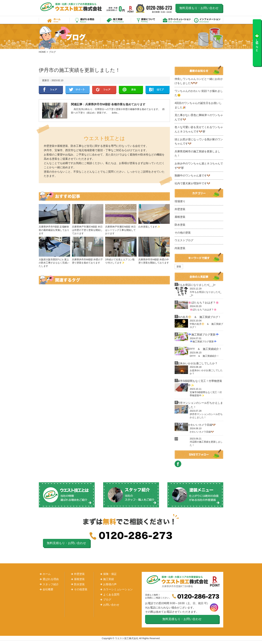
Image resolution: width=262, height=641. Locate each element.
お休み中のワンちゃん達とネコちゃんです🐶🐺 (199, 165)
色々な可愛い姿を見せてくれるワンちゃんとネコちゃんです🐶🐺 (199, 129)
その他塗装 (80, 589)
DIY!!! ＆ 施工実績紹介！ (205, 349)
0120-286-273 (159, 9)
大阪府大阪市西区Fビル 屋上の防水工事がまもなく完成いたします (54, 262)
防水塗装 (180, 224)
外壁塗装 (180, 209)
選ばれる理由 (85, 20)
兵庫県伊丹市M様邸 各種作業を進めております (115, 104)
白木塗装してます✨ (149, 226)
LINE (131, 90)
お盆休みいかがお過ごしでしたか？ (196, 363)
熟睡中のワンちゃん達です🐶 (192, 175)
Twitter (77, 90)
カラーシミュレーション (177, 20)
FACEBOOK (178, 464)
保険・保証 (110, 574)
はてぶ (157, 90)
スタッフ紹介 (51, 584)
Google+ (104, 90)
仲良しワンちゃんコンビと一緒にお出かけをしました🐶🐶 (199, 81)
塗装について (146, 20)
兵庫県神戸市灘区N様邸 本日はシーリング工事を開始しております (120, 230)
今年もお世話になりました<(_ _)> (195, 284)
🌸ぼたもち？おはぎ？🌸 (203, 302)
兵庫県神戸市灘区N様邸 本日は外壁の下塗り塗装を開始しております (87, 230)
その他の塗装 (183, 232)
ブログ (107, 599)
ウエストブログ (184, 240)
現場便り (180, 201)
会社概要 (48, 589)
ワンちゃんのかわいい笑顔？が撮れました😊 (199, 93)
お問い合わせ (111, 604)
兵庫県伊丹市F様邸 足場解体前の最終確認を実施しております (54, 230)
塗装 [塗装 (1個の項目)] (178, 266)
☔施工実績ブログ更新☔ (203, 334)
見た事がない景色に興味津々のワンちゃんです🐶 (199, 117)
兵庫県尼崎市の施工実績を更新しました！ (197, 153)
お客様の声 (110, 584)
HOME (42, 52)
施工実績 (115, 20)
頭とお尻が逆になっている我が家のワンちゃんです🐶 (199, 141)
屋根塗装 (180, 216)
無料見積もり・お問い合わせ (199, 8)
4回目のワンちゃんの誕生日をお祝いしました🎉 (198, 105)
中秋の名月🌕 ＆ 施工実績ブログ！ (198, 317)
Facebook (51, 90)
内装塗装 (180, 248)
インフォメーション (207, 20)
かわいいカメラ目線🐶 (202, 424)
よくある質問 (111, 594)
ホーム (54, 20)
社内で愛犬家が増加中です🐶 (192, 183)
